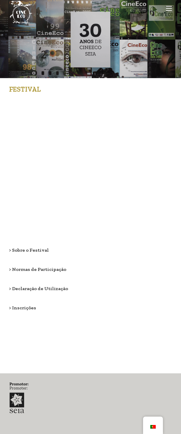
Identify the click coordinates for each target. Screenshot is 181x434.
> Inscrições (22, 308)
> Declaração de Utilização (38, 288)
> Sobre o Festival (29, 250)
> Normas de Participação (37, 269)
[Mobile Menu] (169, 8)
